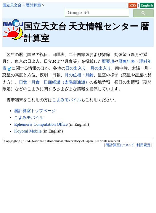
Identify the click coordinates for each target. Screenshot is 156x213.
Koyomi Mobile (27, 131)
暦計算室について (120, 145)
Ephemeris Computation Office (40, 124)
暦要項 (108, 61)
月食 (35, 82)
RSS (132, 5)
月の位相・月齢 (79, 74)
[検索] (96, 13)
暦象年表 (126, 61)
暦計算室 (33, 5)
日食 (23, 82)
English (147, 5)
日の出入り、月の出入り (88, 68)
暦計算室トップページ (35, 110)
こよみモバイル (66, 99)
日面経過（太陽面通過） (66, 82)
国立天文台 (12, 5)
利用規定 (143, 145)
